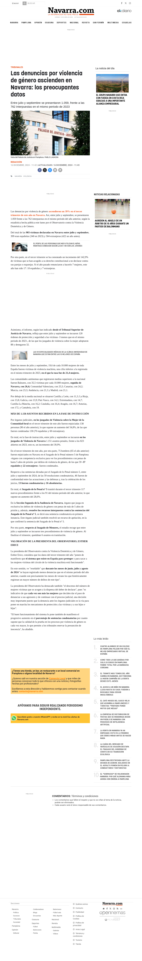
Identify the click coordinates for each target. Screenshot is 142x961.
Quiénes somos (82, 904)
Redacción (16, 162)
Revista (86, 22)
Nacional (74, 22)
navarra (18, 176)
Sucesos (16, 916)
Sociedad (16, 922)
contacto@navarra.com (31, 691)
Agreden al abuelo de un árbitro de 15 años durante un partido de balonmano (112, 224)
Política (16, 912)
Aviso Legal (80, 929)
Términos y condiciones (84, 796)
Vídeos (55, 934)
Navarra (14, 22)
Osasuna (49, 22)
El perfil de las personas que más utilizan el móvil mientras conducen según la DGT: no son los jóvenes (57, 245)
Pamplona (26, 22)
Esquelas (126, 22)
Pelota (35, 933)
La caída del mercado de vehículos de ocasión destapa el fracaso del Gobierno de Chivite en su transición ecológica (114, 749)
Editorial (16, 933)
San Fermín (98, 22)
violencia (27, 176)
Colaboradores (38, 909)
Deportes (62, 22)
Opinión (38, 22)
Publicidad (80, 912)
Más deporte (57, 916)
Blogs (35, 912)
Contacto (79, 908)
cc (121, 908)
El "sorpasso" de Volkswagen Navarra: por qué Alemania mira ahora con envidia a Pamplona (115, 776)
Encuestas (37, 916)
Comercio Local (57, 678)
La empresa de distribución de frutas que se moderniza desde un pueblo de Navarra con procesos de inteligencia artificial (115, 719)
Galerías (56, 930)
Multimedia (113, 22)
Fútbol (35, 927)
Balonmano (57, 909)
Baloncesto (37, 930)
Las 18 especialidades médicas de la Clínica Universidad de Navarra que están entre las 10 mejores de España (60, 353)
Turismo (79, 940)
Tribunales (17, 919)
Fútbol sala (57, 912)
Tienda (78, 944)
